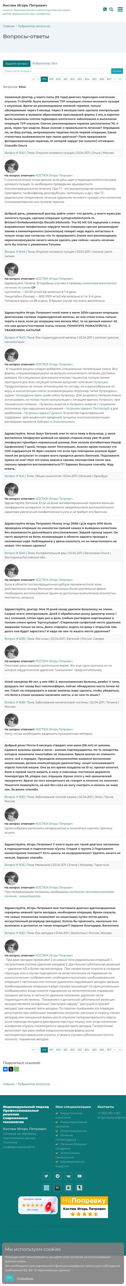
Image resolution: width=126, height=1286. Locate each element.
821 (65, 79)
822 (72, 79)
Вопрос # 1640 (15, 553)
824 (87, 79)
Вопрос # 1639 (15, 702)
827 (109, 79)
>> (120, 79)
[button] (120, 9)
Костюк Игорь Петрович (25, 5)
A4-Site (63, 1235)
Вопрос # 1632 (15, 933)
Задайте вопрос (16, 63)
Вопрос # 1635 (15, 865)
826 (102, 79)
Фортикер (81, 391)
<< (33, 79)
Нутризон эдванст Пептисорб (87, 408)
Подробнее (25, 1278)
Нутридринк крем (28, 395)
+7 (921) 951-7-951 (109, 1113)
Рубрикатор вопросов (34, 26)
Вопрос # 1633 (15, 797)
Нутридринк (108, 391)
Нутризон (106, 399)
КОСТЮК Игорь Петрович (54, 175)
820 (58, 79)
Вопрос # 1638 (15, 639)
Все (54, 63)
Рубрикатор (41, 63)
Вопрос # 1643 (15, 337)
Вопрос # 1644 (15, 251)
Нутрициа (100, 382)
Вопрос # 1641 (14, 476)
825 (94, 79)
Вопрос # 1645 (15, 153)
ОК (9, 1278)
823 (80, 79)
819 (51, 79)
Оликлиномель (64, 421)
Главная (8, 26)
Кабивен (43, 421)
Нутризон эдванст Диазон (43, 413)
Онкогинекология (73, 1131)
